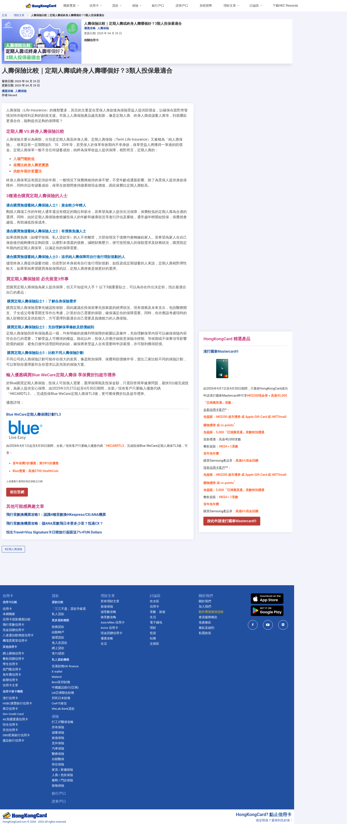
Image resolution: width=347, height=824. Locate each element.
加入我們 (233, 599)
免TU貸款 (81, 646)
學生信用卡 (32, 657)
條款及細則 (234, 620)
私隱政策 (233, 626)
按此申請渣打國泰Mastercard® (259, 521)
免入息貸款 (83, 635)
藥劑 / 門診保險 (85, 773)
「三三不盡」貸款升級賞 (92, 601)
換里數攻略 (133, 610)
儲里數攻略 (133, 604)
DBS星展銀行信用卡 (38, 728)
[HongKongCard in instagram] (312, 618)
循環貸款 (81, 630)
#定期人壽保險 (36, 542)
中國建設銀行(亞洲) (88, 680)
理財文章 (230, 6)
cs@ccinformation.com (305, 819)
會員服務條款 (236, 610)
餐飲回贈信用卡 (35, 651)
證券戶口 (182, 6)
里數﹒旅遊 (184, 604)
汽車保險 (81, 741)
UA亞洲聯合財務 (86, 685)
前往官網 (40, 485)
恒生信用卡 (32, 717)
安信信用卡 (32, 723)
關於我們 (233, 594)
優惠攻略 (113, 28)
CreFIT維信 (82, 696)
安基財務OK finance (88, 659)
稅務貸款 (81, 619)
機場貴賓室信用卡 (37, 633)
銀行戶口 (158, 6)
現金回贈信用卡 (35, 623)
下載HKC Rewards (285, 6)
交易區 (180, 636)
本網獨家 (31, 607)
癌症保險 (81, 757)
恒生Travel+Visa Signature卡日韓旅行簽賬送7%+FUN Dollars (77, 525)
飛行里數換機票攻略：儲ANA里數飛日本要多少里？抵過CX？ (77, 516)
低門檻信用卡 (34, 662)
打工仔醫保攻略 (86, 715)
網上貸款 (81, 641)
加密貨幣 (206, 6)
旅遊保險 (81, 730)
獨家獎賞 (69, 6)
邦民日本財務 (84, 691)
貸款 (115, 6)
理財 (179, 620)
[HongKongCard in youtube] (297, 618)
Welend (80, 669)
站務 (179, 631)
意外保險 (81, 736)
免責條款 (233, 615)
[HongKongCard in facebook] (282, 618)
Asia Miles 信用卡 (138, 615)
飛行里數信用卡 (35, 617)
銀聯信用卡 (32, 673)
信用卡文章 (32, 678)
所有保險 (81, 720)
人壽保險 (126, 28)
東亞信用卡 (32, 701)
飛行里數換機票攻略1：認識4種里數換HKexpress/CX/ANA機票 (79, 507)
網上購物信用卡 (35, 646)
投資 (179, 626)
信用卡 (94, 6)
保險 (135, 6)
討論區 (254, 6)
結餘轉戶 (81, 625)
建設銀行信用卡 (35, 733)
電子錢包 (182, 615)
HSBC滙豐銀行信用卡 (39, 696)
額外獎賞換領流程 (239, 604)
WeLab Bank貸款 (86, 701)
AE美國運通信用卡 (37, 712)
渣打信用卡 (32, 691)
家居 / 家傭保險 (85, 762)
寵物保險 (81, 778)
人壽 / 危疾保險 (85, 768)
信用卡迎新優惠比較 (39, 612)
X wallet (80, 664)
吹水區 (180, 594)
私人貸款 (81, 607)
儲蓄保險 (81, 725)
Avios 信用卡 (134, 620)
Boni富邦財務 (84, 675)
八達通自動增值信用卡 (40, 628)
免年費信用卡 (34, 667)
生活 (129, 636)
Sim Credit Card (35, 707)
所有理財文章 (135, 594)
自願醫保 (81, 752)
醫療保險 (81, 746)
